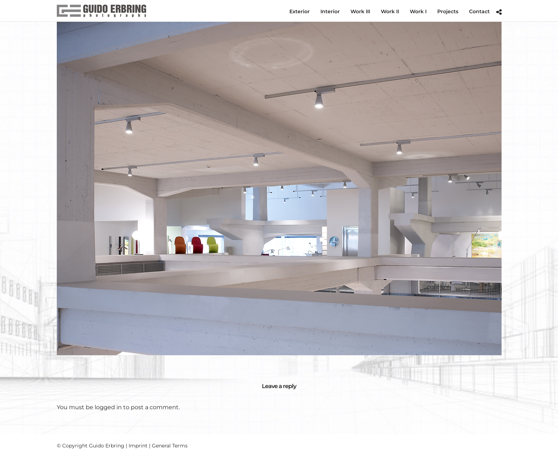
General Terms (170, 445)
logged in (108, 407)
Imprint (138, 445)
